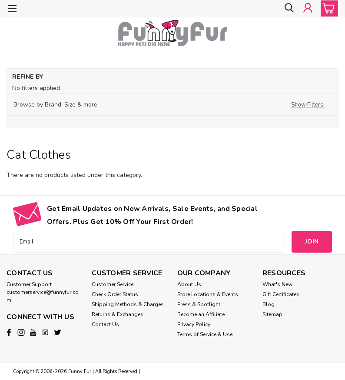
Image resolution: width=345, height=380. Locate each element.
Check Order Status (115, 294)
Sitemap (272, 314)
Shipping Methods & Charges (128, 304)
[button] (172, 104)
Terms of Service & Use (204, 334)
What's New (277, 284)
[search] (288, 8)
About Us (189, 284)
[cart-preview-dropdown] (327, 8)
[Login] (307, 8)
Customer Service (112, 284)
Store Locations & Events (207, 294)
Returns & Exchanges (117, 314)
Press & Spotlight (198, 304)
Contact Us (105, 324)
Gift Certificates (280, 294)
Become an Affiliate (201, 314)
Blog (268, 304)
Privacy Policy (193, 324)
